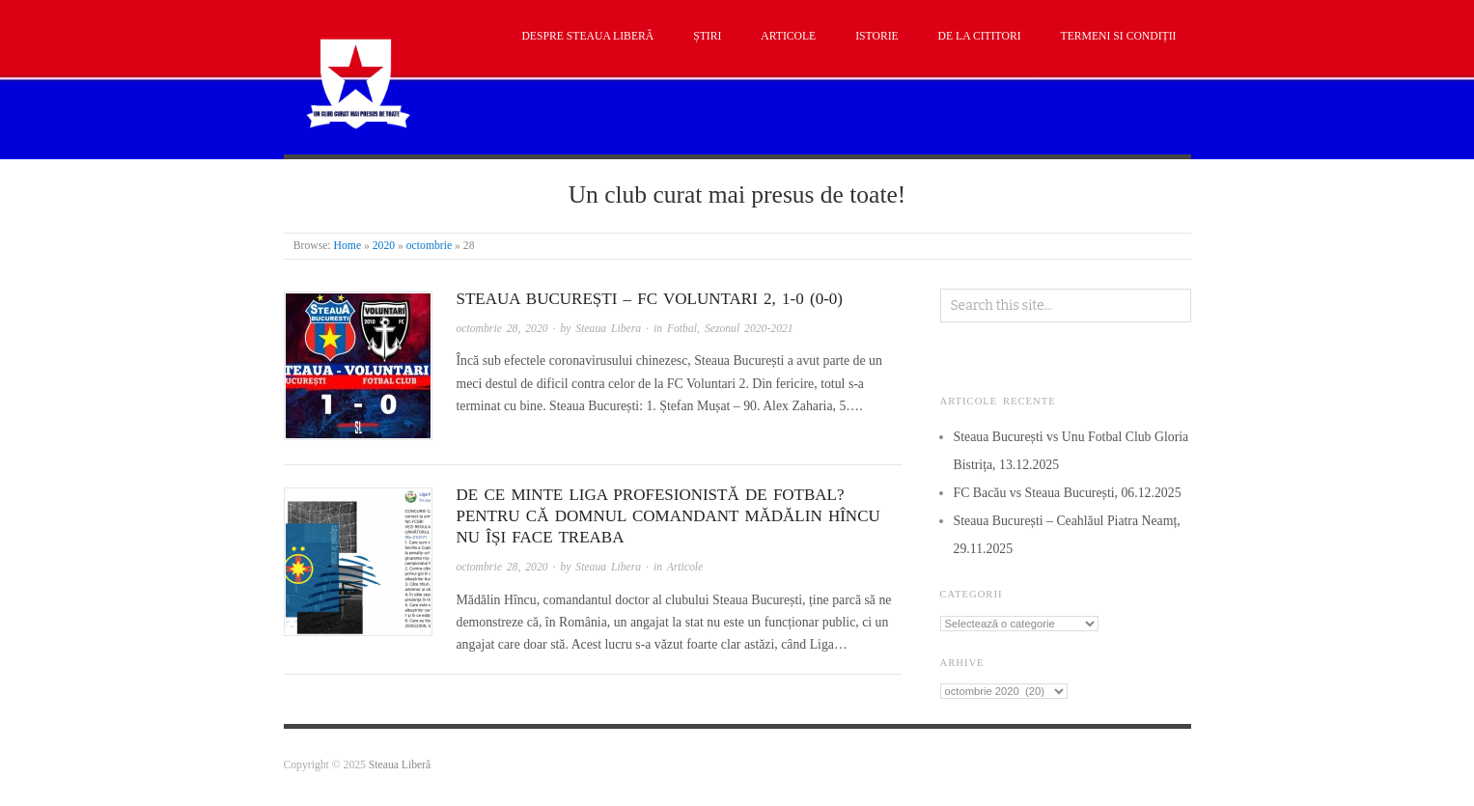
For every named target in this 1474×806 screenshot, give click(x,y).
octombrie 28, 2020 (502, 328)
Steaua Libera (608, 328)
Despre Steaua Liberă (587, 36)
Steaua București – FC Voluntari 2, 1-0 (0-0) (650, 299)
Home (348, 245)
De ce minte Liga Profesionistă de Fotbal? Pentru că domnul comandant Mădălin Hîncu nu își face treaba (668, 516)
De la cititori (979, 36)
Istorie (877, 36)
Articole (788, 36)
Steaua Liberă (400, 765)
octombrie (429, 245)
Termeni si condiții (1119, 36)
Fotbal (682, 328)
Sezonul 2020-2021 (749, 328)
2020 (384, 245)
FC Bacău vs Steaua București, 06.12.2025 (1068, 493)
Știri (707, 36)
